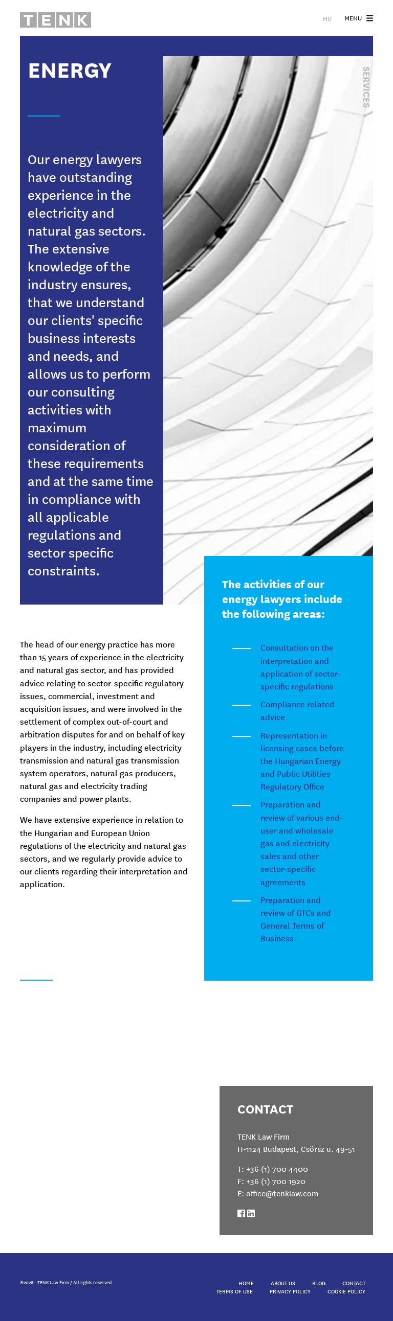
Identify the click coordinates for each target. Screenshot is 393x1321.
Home (246, 1282)
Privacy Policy (290, 1290)
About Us (283, 1282)
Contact (353, 1282)
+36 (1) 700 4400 (277, 1168)
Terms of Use (234, 1290)
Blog (318, 1282)
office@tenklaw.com (282, 1193)
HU (327, 18)
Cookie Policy (346, 1290)
